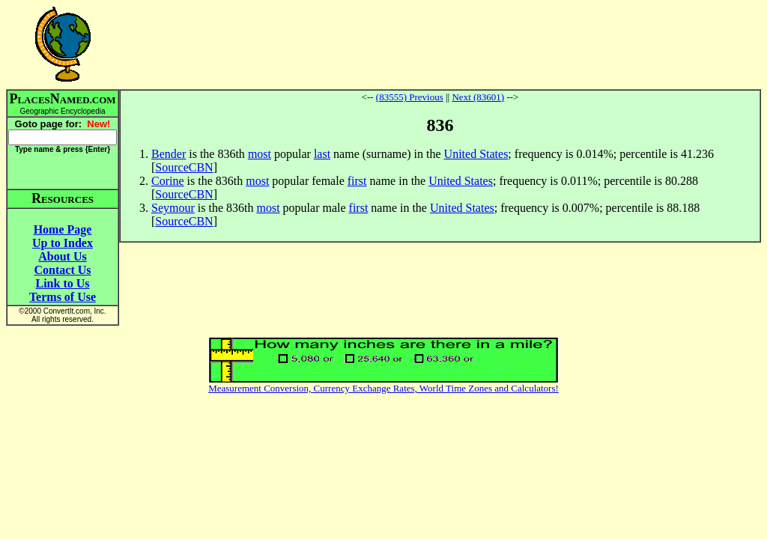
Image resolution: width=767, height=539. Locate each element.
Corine (167, 180)
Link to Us (62, 283)
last (322, 153)
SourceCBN (184, 167)
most (259, 153)
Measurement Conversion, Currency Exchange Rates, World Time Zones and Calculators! (383, 388)
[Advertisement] (440, 44)
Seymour (173, 207)
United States (476, 153)
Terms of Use (62, 296)
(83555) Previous (409, 97)
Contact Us (62, 270)
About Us (62, 256)
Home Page (63, 229)
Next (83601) (478, 97)
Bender (168, 153)
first (357, 180)
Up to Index (62, 243)
